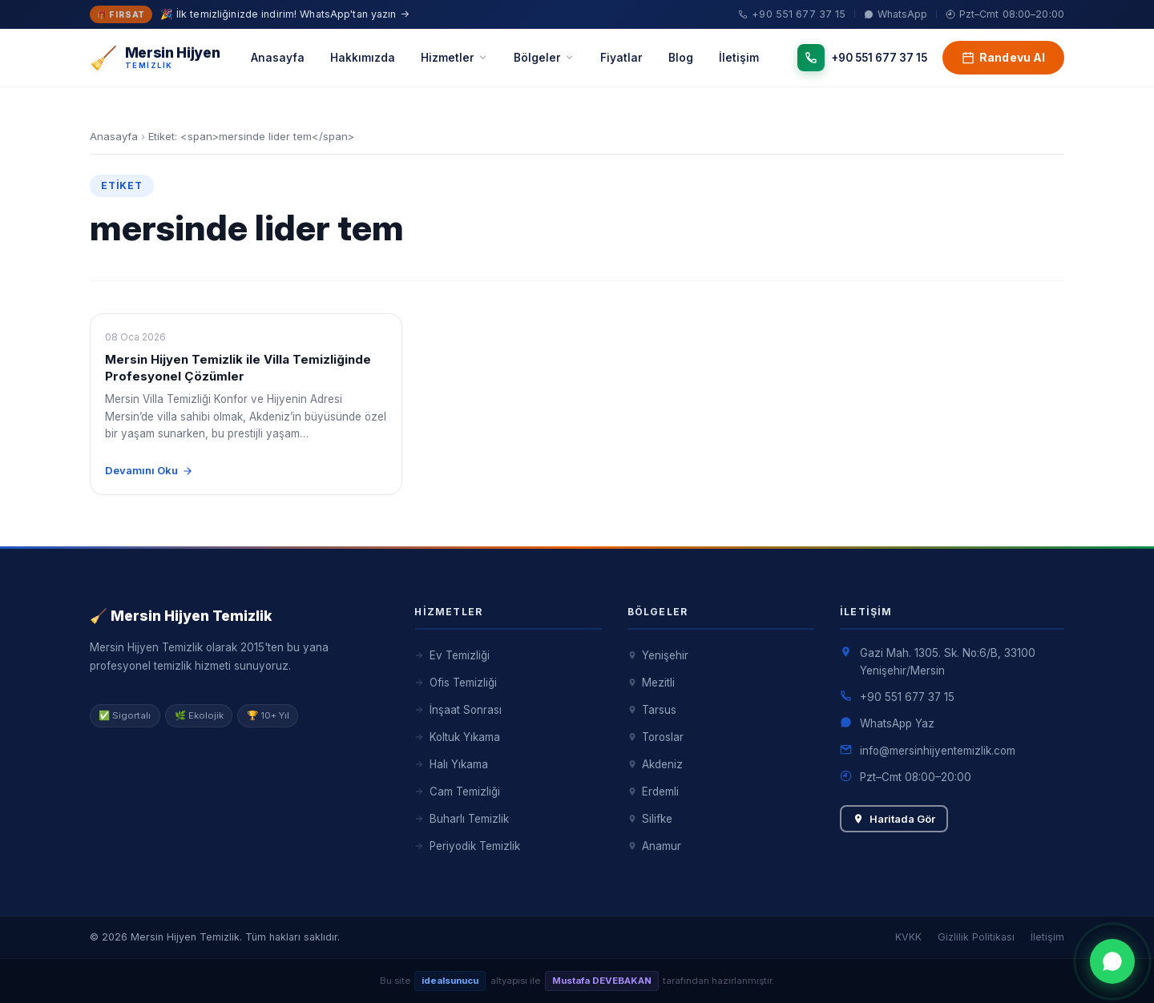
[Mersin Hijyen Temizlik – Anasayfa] (155, 58)
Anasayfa (278, 57)
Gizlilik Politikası (976, 937)
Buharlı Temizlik (461, 818)
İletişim (739, 57)
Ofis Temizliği (455, 682)
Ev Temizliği (451, 655)
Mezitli (651, 682)
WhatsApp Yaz (897, 723)
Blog (680, 57)
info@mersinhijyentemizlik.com (937, 750)
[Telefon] (862, 58)
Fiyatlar (621, 57)
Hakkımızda (362, 57)
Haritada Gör (894, 818)
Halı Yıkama (450, 764)
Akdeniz (655, 764)
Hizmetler (454, 57)
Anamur (654, 846)
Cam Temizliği (456, 791)
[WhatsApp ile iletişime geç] (1112, 961)
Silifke (649, 818)
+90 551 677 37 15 (907, 697)
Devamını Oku (149, 470)
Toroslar (655, 737)
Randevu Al (1003, 58)
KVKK (908, 937)
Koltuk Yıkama (456, 737)
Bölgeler (544, 57)
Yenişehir (657, 655)
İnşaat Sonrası (457, 709)
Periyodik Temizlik (466, 846)
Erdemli (653, 791)
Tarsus (651, 709)
